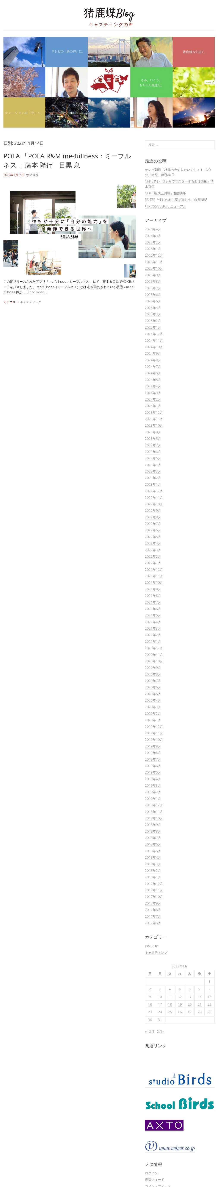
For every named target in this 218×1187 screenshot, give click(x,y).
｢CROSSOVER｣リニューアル (165, 206)
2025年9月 (153, 275)
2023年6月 (153, 451)
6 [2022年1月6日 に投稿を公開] (190, 989)
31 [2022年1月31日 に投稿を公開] (160, 1019)
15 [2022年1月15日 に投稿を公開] (210, 997)
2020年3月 (153, 707)
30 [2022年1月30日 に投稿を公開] (150, 1019)
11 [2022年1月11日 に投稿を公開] (170, 997)
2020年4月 (153, 700)
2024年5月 (153, 379)
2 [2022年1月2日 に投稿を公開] (150, 989)
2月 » (160, 1031)
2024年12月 (154, 334)
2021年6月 (153, 609)
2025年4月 (153, 308)
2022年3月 (153, 550)
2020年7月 (153, 681)
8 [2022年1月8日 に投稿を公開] (209, 989)
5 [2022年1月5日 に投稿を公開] (180, 989)
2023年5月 (153, 458)
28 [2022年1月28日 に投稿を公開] (200, 1012)
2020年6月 (153, 687)
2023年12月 (154, 412)
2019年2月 (153, 792)
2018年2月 (153, 870)
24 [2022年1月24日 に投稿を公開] (160, 1012)
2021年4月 (153, 622)
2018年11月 (154, 812)
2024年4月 (153, 386)
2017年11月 (154, 890)
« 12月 (149, 1031)
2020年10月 (154, 661)
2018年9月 (153, 824)
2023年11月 (154, 419)
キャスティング (30, 302)
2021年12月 (154, 569)
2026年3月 (153, 236)
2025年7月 (153, 288)
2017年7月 (153, 916)
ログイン (151, 1173)
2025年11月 (154, 262)
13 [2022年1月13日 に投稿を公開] (190, 997)
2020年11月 (154, 654)
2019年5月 (153, 772)
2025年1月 (153, 327)
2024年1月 (153, 406)
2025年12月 (154, 255)
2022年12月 (154, 491)
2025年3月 (153, 314)
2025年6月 (153, 294)
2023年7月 (153, 445)
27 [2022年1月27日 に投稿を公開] (190, 1012)
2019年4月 (153, 779)
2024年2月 (153, 399)
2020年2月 (153, 713)
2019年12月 (154, 726)
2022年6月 (153, 530)
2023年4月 (153, 465)
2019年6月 (153, 766)
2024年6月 (153, 373)
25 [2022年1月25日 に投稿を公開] (170, 1012)
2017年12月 (154, 883)
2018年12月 (154, 805)
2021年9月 (153, 589)
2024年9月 (153, 353)
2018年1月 (153, 877)
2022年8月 (153, 517)
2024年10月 (154, 347)
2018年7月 (153, 838)
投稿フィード (154, 1179)
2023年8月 (153, 438)
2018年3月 (153, 864)
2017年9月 (153, 903)
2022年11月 (154, 497)
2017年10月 (154, 896)
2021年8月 (153, 595)
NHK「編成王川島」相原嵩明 (166, 193)
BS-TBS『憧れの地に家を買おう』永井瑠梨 (176, 199)
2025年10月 (154, 268)
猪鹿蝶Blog (109, 14)
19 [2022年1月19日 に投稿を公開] (180, 1004)
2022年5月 (153, 537)
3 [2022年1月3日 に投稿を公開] (160, 989)
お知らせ (151, 946)
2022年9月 (153, 510)
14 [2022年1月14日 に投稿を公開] (200, 997)
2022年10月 (154, 504)
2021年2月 (153, 635)
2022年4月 (153, 543)
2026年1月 (153, 248)
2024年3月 (153, 393)
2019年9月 (153, 746)
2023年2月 (153, 478)
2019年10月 (154, 739)
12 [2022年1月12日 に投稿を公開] (180, 997)
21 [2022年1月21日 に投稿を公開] (200, 1004)
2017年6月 (153, 923)
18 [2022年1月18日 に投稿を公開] (170, 1004)
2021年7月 (153, 602)
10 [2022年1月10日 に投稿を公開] (160, 997)
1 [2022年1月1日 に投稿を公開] (209, 981)
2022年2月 (153, 556)
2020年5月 (153, 694)
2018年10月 (154, 818)
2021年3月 (153, 628)
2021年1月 (153, 641)
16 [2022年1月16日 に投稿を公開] (150, 1004)
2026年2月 (153, 242)
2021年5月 (153, 615)
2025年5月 (153, 301)
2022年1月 (153, 563)
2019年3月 (153, 785)
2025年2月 (153, 320)
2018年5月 (153, 851)
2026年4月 (153, 229)
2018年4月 (153, 857)
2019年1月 (153, 798)
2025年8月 (153, 281)
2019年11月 (154, 733)
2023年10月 (154, 425)
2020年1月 (153, 720)
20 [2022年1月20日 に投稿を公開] (190, 1004)
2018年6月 (153, 844)
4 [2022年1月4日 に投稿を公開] (170, 989)
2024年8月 (153, 360)
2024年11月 (154, 340)
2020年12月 (154, 648)
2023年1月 (153, 484)
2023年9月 (153, 432)
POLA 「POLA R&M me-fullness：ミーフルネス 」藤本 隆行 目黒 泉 (67, 160)
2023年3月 (153, 471)
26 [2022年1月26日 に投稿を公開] (180, 1012)
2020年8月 (153, 674)
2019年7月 (153, 759)
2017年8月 (153, 910)
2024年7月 (153, 366)
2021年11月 (154, 576)
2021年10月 (154, 582)
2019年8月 (153, 752)
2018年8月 (153, 831)
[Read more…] (37, 292)
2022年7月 (153, 523)
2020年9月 (153, 667)
